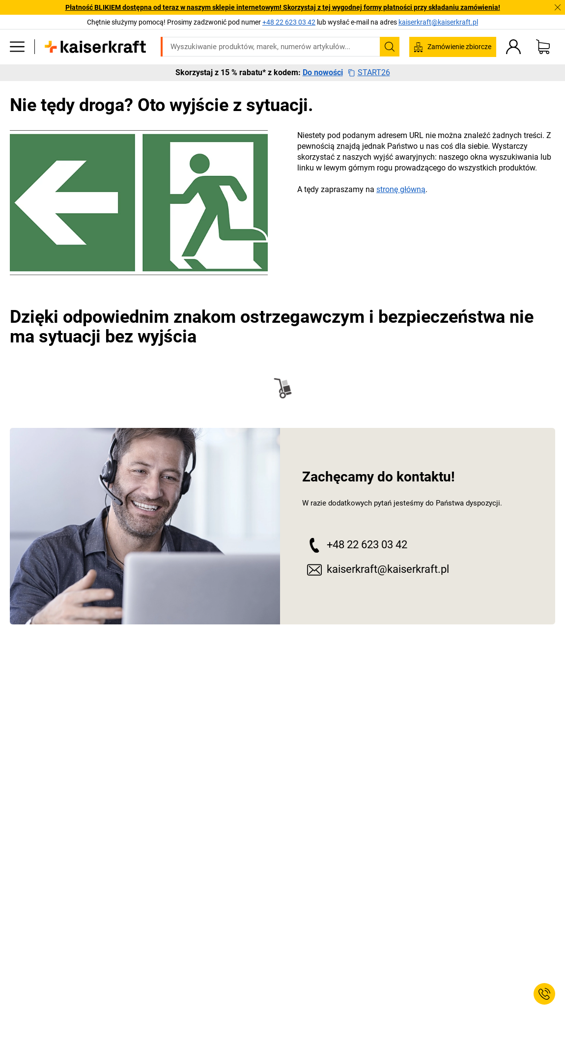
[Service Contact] (544, 994)
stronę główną (400, 189)
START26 (369, 73)
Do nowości (323, 73)
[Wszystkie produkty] (17, 46)
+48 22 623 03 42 (354, 544)
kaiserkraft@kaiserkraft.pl (438, 22)
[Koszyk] (543, 46)
